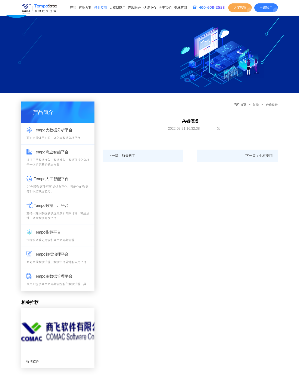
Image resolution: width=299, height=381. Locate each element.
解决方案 (85, 7)
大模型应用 (117, 7)
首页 (240, 104)
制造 (256, 104)
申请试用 (266, 7)
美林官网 (180, 7)
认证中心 (149, 7)
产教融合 (134, 7)
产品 (73, 7)
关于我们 (165, 7)
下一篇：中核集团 (259, 155)
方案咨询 (240, 7)
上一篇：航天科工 (122, 155)
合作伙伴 (272, 104)
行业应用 (100, 7)
